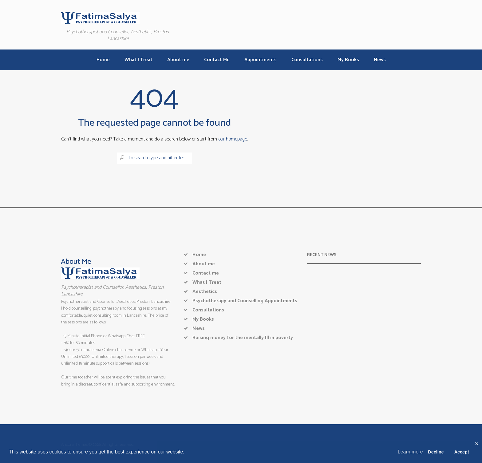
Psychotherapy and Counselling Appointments (244, 301)
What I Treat (206, 282)
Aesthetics (204, 291)
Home (199, 255)
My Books (203, 319)
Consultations (208, 310)
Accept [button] (461, 451)
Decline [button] (436, 451)
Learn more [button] (410, 451)
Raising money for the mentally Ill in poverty (242, 338)
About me (203, 264)
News (198, 328)
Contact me (205, 273)
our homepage (232, 139)
